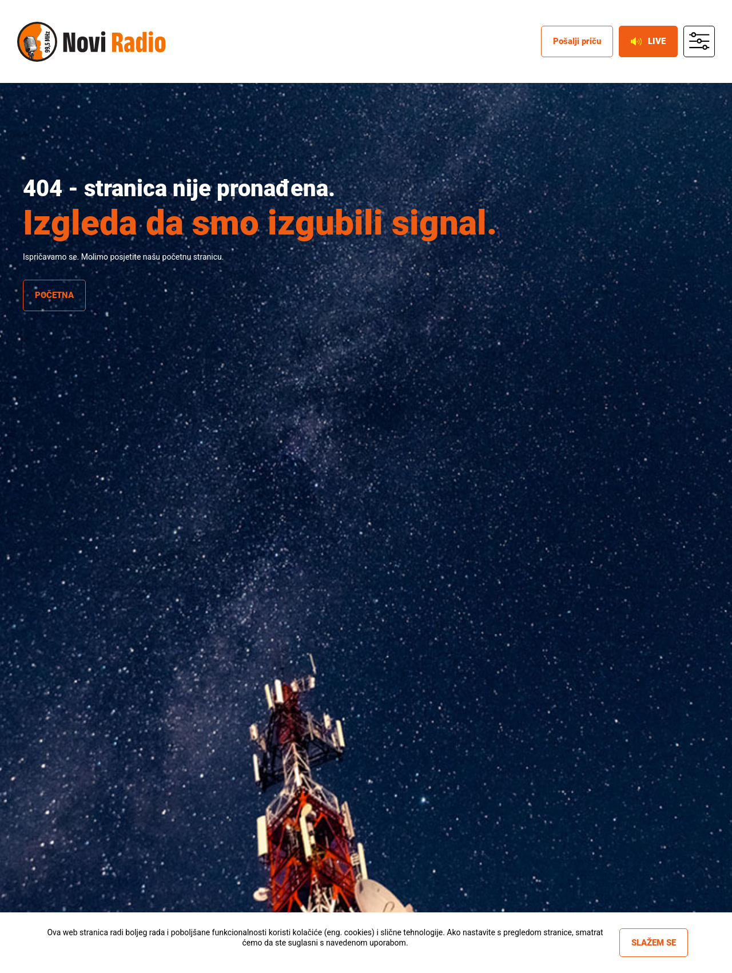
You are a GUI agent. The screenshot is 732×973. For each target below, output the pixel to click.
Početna (54, 295)
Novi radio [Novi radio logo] (37, 42)
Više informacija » (325, 953)
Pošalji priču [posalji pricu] (577, 41)
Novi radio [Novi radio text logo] (114, 41)
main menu (699, 42)
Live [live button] (648, 41)
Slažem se (653, 943)
